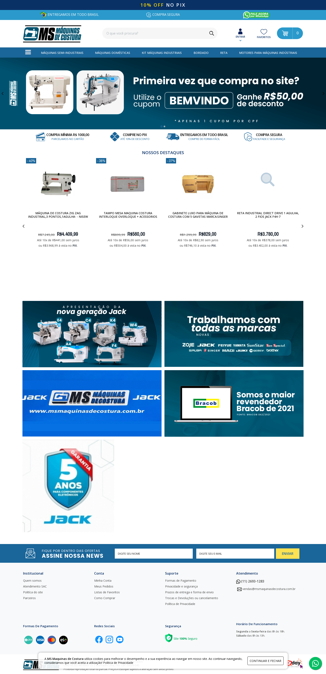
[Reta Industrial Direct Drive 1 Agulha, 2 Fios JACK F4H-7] (268, 184)
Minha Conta (102, 580)
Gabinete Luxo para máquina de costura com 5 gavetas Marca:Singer (198, 215)
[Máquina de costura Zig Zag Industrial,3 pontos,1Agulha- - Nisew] (58, 184)
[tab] (161, 126)
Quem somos (32, 580)
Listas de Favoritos (107, 592)
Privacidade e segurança (181, 586)
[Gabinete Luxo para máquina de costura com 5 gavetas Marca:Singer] (198, 184)
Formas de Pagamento (180, 580)
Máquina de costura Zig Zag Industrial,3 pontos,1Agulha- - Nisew (58, 215)
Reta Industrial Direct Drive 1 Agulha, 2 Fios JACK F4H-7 (268, 215)
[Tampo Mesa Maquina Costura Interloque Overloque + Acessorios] (128, 184)
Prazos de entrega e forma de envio (189, 592)
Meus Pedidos (103, 586)
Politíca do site (33, 592)
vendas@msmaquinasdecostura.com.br (268, 589)
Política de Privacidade (180, 604)
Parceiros (29, 598)
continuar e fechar (265, 661)
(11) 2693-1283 (250, 581)
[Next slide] (323, 93)
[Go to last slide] (3, 93)
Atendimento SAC (35, 586)
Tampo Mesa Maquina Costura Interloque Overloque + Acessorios (128, 215)
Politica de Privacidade (118, 663)
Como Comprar (104, 598)
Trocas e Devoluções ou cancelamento (191, 598)
